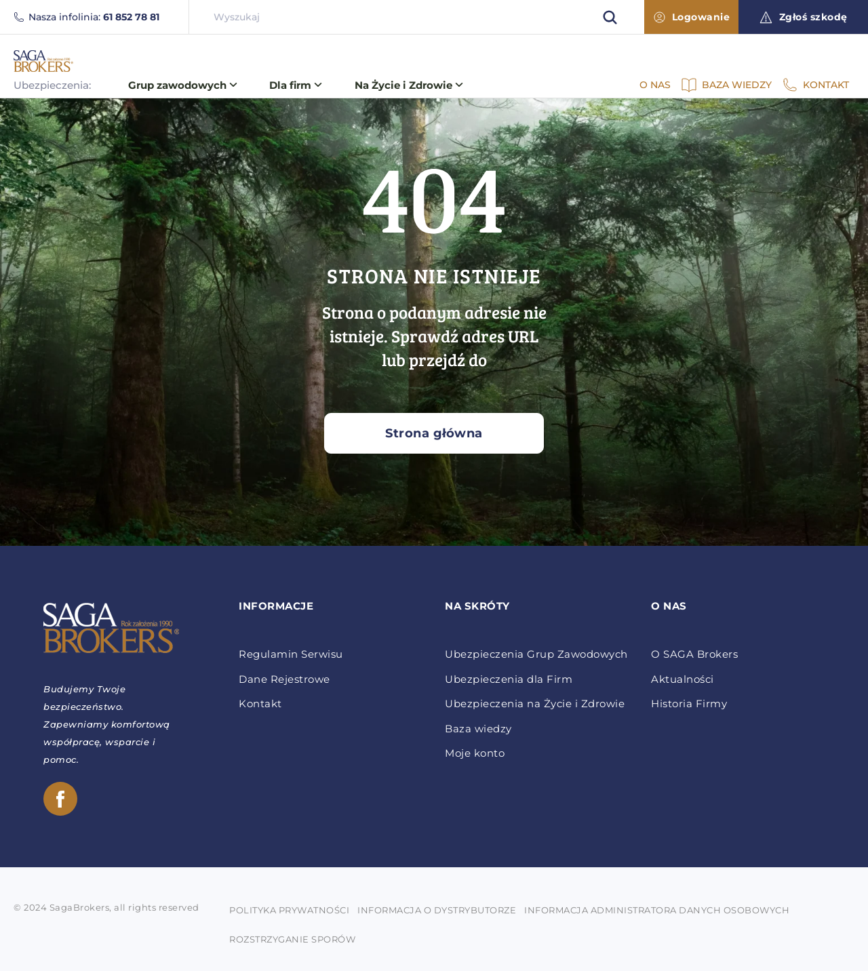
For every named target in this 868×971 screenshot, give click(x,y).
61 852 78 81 (131, 17)
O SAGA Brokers (694, 654)
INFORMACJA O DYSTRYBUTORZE (436, 910)
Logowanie (692, 17)
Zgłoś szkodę (804, 17)
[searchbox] (416, 17)
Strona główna (434, 433)
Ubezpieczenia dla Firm (508, 679)
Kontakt (260, 704)
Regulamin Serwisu (291, 654)
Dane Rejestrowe (284, 679)
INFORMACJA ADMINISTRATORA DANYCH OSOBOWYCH (656, 910)
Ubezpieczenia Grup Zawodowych (536, 654)
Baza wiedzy (478, 729)
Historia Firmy (689, 704)
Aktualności (682, 679)
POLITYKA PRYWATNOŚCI (289, 910)
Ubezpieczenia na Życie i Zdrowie (535, 704)
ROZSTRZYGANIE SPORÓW (292, 939)
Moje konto (475, 753)
